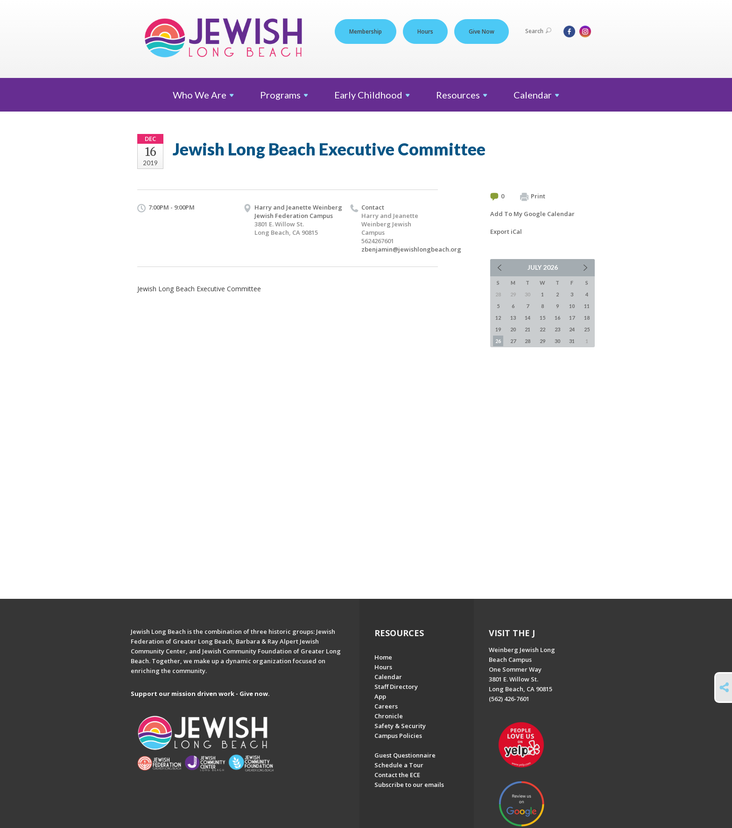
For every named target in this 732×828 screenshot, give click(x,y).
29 (542, 341)
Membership (365, 31)
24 (572, 329)
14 (527, 318)
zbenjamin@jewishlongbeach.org (411, 249)
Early (372, 94)
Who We (203, 94)
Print (532, 196)
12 (498, 318)
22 (542, 329)
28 (527, 341)
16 (557, 318)
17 (572, 318)
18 (587, 318)
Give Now (481, 31)
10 (572, 306)
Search (538, 31)
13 (513, 318)
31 (572, 341)
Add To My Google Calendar (532, 214)
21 (527, 329)
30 (557, 341)
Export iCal (506, 231)
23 (557, 329)
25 (587, 329)
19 (498, 329)
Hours (425, 31)
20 (513, 329)
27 (513, 341)
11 (587, 306)
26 (498, 341)
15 (542, 318)
